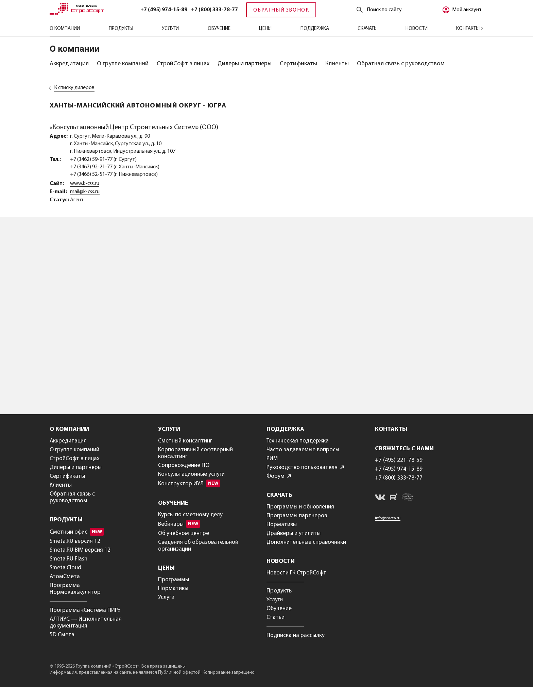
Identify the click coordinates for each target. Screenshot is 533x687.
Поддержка (314, 28)
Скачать (367, 28)
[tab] (69, 64)
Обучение (219, 28)
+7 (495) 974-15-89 (163, 10)
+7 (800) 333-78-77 (214, 10)
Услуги (170, 28)
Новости (417, 28)
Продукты (121, 28)
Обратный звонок (281, 10)
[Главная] (77, 13)
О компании (65, 28)
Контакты (469, 28)
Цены (265, 28)
